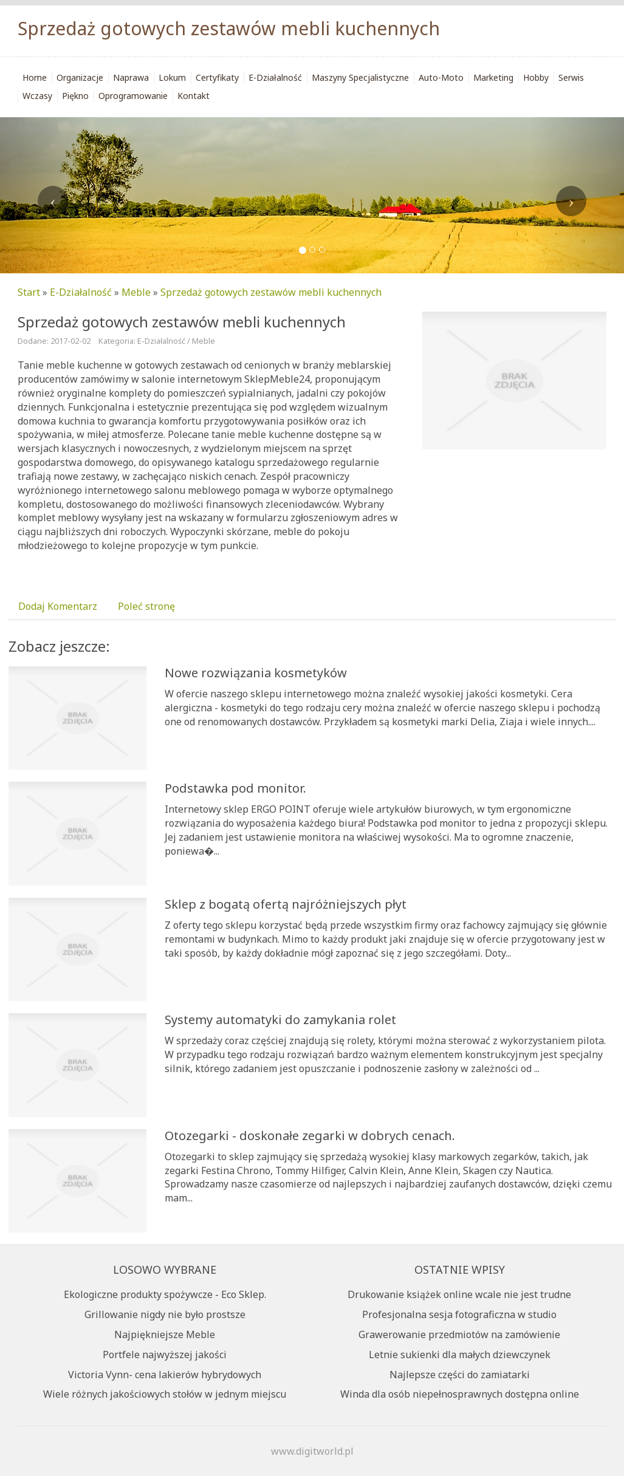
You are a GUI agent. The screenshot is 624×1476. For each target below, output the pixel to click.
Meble (136, 292)
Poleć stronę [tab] (146, 606)
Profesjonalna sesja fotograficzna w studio (459, 1314)
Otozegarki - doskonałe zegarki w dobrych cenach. (310, 1135)
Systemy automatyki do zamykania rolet (280, 1019)
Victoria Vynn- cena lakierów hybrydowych (164, 1374)
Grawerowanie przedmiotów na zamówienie (459, 1334)
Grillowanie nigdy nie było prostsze (164, 1314)
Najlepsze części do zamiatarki (459, 1374)
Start (29, 292)
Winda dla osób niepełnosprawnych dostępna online (459, 1394)
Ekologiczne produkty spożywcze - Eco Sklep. (165, 1294)
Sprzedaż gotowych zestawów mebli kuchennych (271, 292)
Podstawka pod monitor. (235, 788)
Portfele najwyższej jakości (165, 1354)
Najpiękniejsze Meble (164, 1334)
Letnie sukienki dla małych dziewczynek (459, 1354)
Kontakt (193, 95)
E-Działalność (81, 292)
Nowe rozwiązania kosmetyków (256, 673)
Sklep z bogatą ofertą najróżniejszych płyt (285, 904)
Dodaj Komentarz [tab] (57, 606)
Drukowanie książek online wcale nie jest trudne (459, 1294)
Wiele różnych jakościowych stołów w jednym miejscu (164, 1394)
